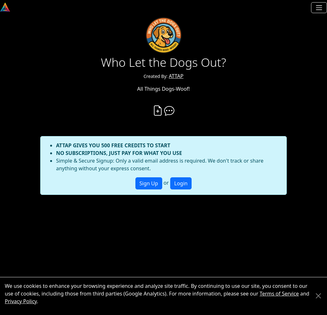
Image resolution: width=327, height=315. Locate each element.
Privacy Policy (21, 301)
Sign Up (149, 183)
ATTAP (176, 76)
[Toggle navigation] (319, 7)
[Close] (318, 296)
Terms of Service (279, 293)
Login (181, 183)
